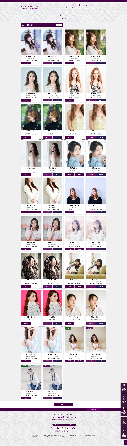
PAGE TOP (93, 409)
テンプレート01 (62, 441)
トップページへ (63, 404)
